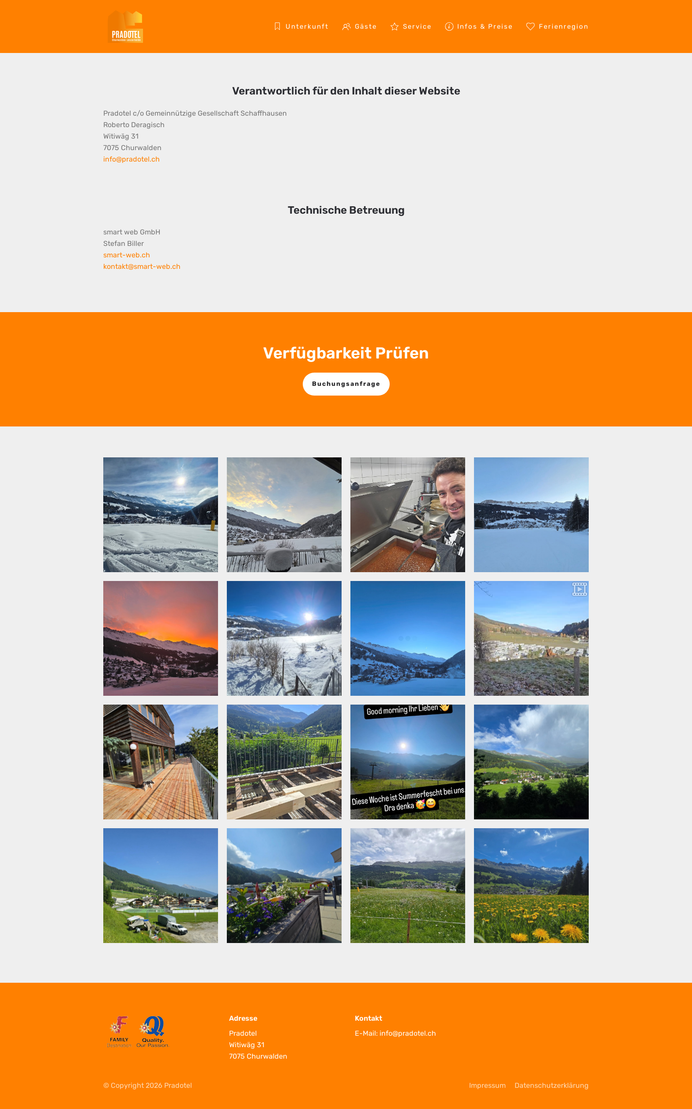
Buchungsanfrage (346, 384)
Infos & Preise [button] (479, 26)
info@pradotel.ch (131, 159)
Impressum (487, 1085)
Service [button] (411, 26)
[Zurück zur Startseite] (125, 26)
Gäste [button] (359, 26)
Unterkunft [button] (301, 26)
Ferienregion (557, 26)
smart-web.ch (126, 255)
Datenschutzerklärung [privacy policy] (552, 1085)
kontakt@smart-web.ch (142, 266)
